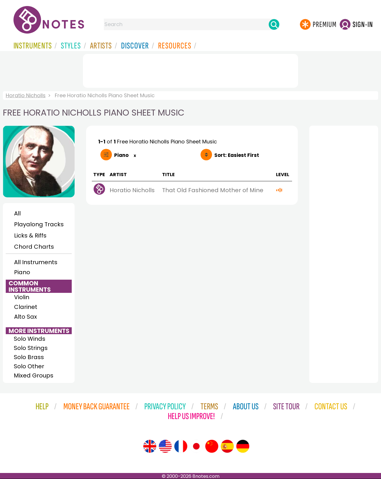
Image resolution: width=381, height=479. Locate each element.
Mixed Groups (33, 375)
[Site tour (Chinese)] (212, 446)
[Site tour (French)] (181, 446)
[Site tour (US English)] (165, 446)
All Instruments (35, 262)
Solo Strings (31, 348)
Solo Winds (29, 339)
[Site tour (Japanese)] (196, 446)
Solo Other (29, 366)
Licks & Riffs (30, 235)
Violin (21, 297)
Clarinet (25, 307)
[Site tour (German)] (243, 446)
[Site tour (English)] (150, 446)
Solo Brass (29, 357)
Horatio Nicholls (26, 95)
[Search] (274, 24)
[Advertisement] (190, 70)
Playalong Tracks (38, 224)
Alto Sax (25, 317)
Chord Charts (34, 247)
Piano (22, 272)
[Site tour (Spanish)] (227, 446)
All (17, 213)
